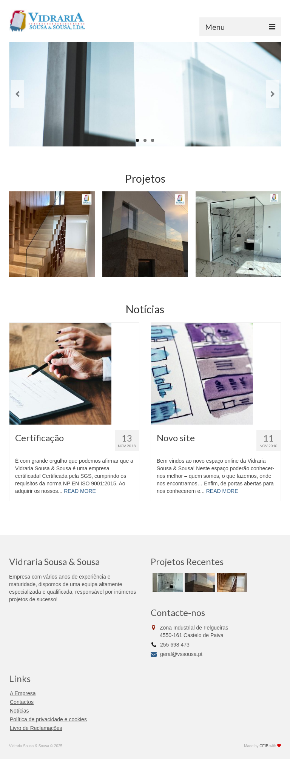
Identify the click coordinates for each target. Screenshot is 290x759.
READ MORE (80, 491)
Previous (17, 94)
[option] (52, 234)
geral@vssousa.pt (176, 654)
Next (272, 94)
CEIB (263, 746)
